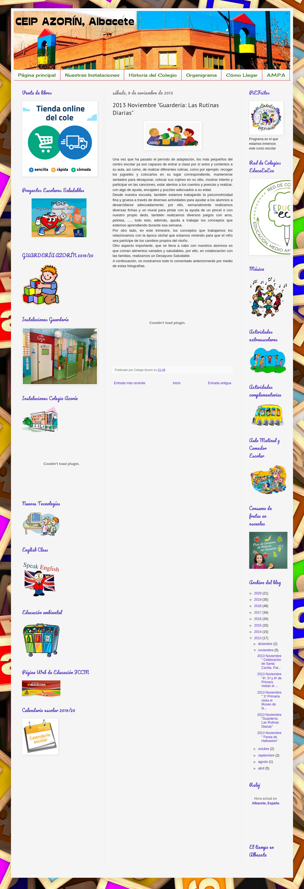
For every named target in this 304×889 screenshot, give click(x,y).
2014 (258, 632)
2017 (258, 612)
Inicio (176, 383)
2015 (258, 625)
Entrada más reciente (129, 383)
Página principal (37, 75)
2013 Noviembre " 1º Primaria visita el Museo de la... (269, 700)
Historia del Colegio (153, 75)
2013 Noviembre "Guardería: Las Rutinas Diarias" (269, 721)
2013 (258, 638)
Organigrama (201, 75)
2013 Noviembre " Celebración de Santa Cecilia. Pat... (269, 662)
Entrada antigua (219, 383)
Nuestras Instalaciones (92, 75)
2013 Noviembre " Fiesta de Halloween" (269, 737)
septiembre (266, 755)
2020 (258, 593)
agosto (263, 762)
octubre (264, 749)
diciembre (265, 644)
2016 (258, 619)
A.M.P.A (276, 75)
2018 (258, 606)
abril (261, 768)
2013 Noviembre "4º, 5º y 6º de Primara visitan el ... (269, 680)
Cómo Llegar (242, 75)
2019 (258, 600)
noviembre (266, 650)
